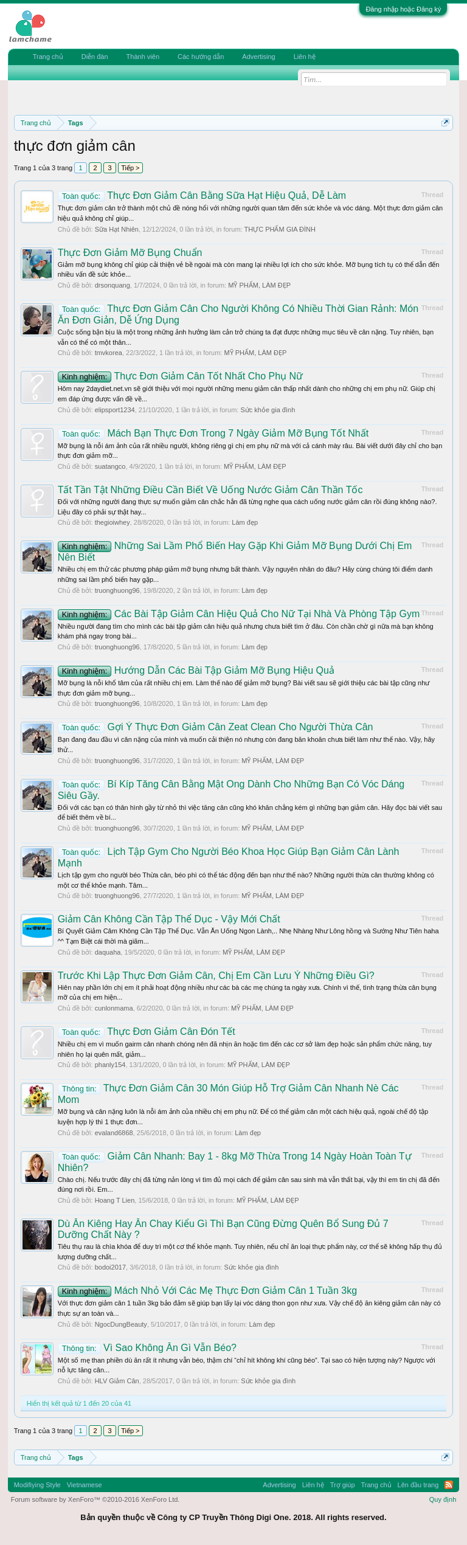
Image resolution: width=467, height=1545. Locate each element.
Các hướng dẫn (201, 56)
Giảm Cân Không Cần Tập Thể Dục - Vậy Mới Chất (169, 919)
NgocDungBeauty (121, 1324)
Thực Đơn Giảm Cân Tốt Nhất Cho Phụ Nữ (180, 376)
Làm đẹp (245, 522)
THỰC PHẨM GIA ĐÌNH (279, 229)
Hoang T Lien (115, 1200)
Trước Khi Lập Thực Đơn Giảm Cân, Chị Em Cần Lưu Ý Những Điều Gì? (216, 975)
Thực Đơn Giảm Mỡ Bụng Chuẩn (130, 252)
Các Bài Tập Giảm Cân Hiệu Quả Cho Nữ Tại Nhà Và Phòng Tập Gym (239, 614)
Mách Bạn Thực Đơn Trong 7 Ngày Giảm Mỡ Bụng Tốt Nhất (213, 433)
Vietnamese (84, 1484)
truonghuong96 (117, 590)
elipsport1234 (115, 409)
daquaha (108, 952)
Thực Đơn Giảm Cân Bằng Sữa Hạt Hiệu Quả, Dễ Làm (202, 195)
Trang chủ (48, 56)
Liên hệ (305, 56)
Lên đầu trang (418, 1484)
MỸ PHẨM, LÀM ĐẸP (259, 285)
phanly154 (110, 1064)
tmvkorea (108, 352)
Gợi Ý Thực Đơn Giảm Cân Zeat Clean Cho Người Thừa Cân (215, 727)
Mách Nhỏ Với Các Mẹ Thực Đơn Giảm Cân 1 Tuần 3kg (207, 1290)
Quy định (443, 1499)
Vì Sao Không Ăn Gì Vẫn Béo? (147, 1348)
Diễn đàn (94, 56)
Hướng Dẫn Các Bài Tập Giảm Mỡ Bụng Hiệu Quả (196, 670)
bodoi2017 (110, 1267)
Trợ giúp (342, 1484)
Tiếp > (130, 167)
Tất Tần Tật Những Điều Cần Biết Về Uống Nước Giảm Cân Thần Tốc (210, 490)
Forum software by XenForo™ (95, 1499)
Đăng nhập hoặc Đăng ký (403, 9)
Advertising (258, 56)
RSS (449, 1485)
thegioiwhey (112, 522)
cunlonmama (114, 1008)
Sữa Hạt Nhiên (117, 229)
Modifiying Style (37, 1484)
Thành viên (142, 56)
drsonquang (112, 285)
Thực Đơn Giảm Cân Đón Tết (146, 1031)
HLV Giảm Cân (117, 1380)
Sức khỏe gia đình (267, 409)
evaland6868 (114, 1132)
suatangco (110, 466)
